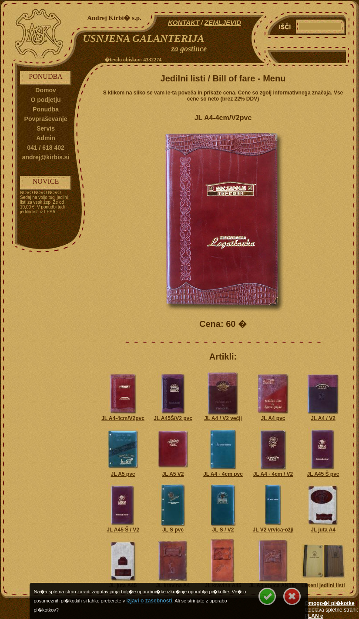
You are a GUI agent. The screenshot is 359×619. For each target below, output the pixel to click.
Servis (46, 128)
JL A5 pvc (123, 474)
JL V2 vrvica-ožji (273, 530)
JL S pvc (173, 530)
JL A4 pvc (273, 418)
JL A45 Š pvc (323, 474)
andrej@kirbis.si (46, 157)
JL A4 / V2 (323, 418)
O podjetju (45, 99)
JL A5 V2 (173, 474)
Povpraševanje (45, 118)
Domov (45, 90)
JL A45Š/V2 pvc (173, 418)
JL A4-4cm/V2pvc (122, 418)
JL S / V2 (223, 530)
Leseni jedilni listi (323, 585)
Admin (45, 138)
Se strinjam (267, 596)
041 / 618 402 (45, 147)
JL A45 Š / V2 (123, 530)
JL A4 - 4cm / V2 (273, 474)
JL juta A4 (323, 530)
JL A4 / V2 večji (223, 418)
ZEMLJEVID (223, 22)
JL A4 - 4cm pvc (223, 474)
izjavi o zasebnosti (149, 601)
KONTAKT (183, 22)
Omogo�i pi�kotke (330, 603)
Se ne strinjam (292, 596)
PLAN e (314, 616)
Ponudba (46, 109)
